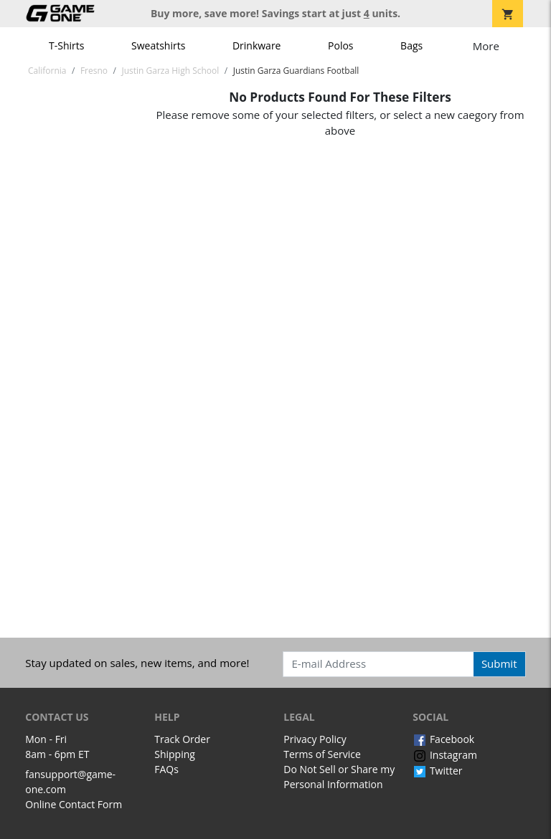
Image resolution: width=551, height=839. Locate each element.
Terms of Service (322, 754)
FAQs (166, 769)
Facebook (443, 739)
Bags (411, 45)
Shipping (174, 754)
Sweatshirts (158, 45)
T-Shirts (66, 45)
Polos (340, 45)
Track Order (182, 739)
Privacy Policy (314, 739)
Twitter (437, 770)
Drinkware (256, 45)
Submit (499, 663)
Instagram (445, 755)
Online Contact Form (73, 804)
